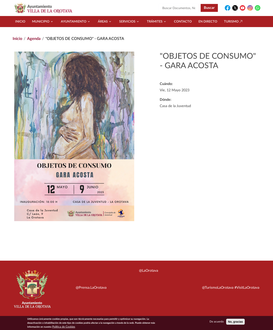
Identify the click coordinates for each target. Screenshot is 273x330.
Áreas (105, 21)
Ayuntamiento (76, 21)
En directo (207, 21)
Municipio (43, 21)
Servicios (129, 21)
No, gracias (235, 321)
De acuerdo (217, 321)
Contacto (183, 21)
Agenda (34, 39)
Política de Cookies (63, 326)
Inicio (20, 21)
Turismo (233, 21)
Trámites (157, 21)
